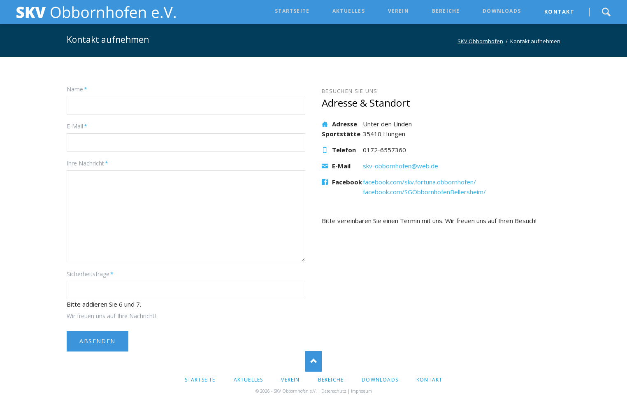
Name (80, 89)
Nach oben (313, 361)
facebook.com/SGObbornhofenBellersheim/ (424, 192)
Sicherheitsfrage (90, 274)
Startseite (292, 10)
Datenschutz (333, 391)
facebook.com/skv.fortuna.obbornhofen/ (419, 182)
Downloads (502, 10)
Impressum (361, 391)
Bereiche (446, 10)
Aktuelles (348, 10)
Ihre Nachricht (87, 163)
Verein (398, 10)
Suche (606, 12)
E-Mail (80, 126)
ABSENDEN (97, 341)
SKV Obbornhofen (480, 41)
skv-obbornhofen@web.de (400, 166)
